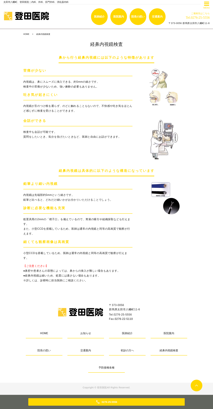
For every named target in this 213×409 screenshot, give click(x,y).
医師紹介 (99, 16)
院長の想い (138, 16)
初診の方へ (127, 350)
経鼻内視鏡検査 (169, 350)
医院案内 (118, 16)
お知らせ (85, 333)
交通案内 (157, 16)
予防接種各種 (106, 367)
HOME (26, 34)
